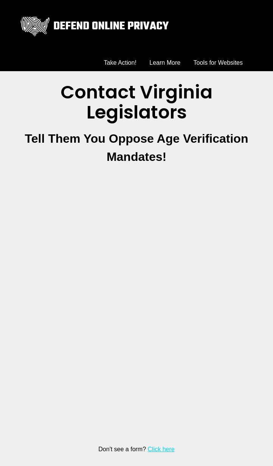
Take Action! (120, 62)
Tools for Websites (218, 62)
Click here (161, 449)
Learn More (164, 62)
